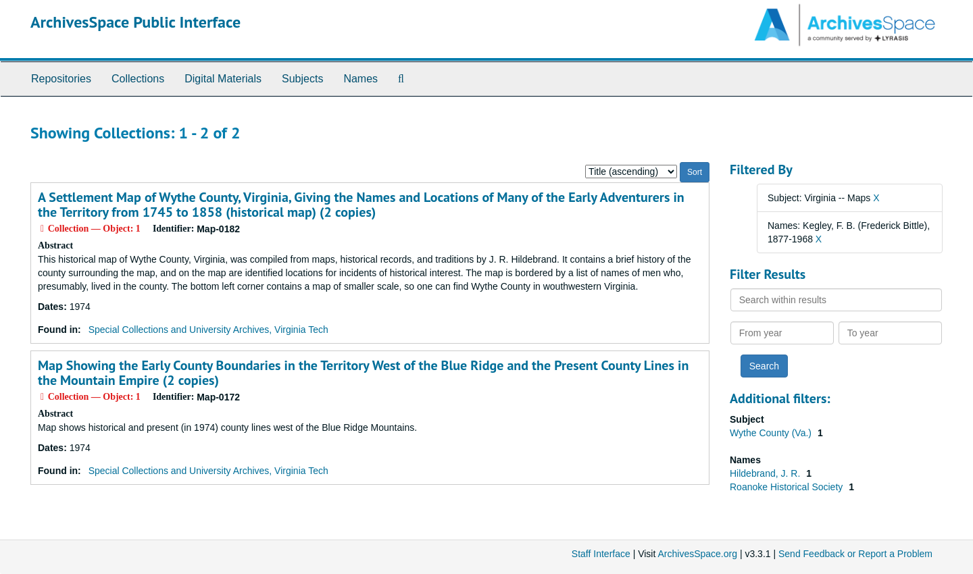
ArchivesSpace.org (697, 553)
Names (360, 78)
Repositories (61, 78)
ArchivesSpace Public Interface (135, 21)
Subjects (302, 78)
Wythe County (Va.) (772, 432)
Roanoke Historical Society (787, 486)
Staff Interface (601, 553)
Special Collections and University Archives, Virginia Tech (208, 329)
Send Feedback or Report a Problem (855, 553)
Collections (137, 78)
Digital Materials (222, 78)
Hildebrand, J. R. (766, 473)
